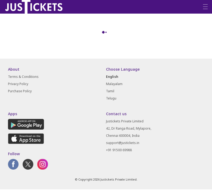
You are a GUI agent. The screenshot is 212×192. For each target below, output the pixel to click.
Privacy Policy (18, 84)
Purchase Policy (20, 91)
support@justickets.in (122, 143)
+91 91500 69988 (119, 150)
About (13, 69)
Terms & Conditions (23, 76)
